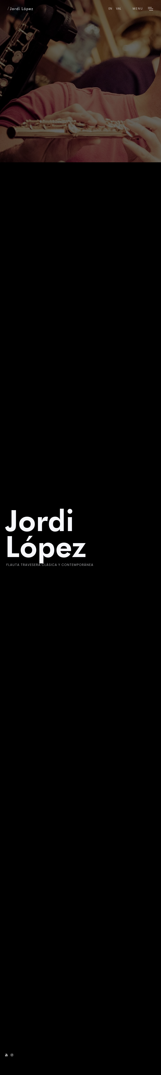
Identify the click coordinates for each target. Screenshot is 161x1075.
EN (110, 8)
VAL (118, 8)
